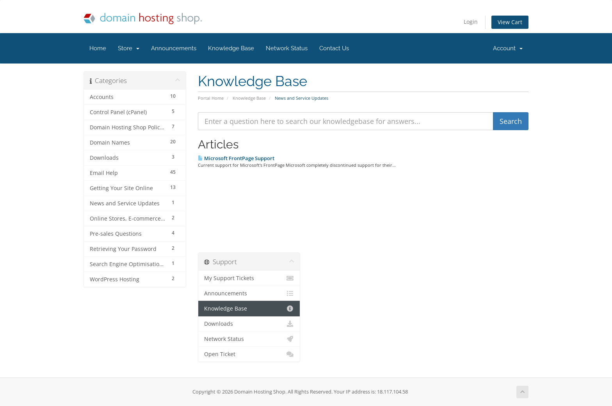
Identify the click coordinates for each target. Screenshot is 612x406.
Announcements (173, 48)
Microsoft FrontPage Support (236, 158)
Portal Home (211, 98)
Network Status (287, 48)
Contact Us (334, 48)
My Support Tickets (249, 278)
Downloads (249, 323)
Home (97, 48)
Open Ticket (249, 354)
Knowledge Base (231, 48)
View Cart (510, 22)
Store (128, 48)
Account (508, 48)
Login (471, 21)
